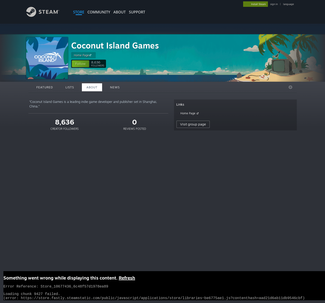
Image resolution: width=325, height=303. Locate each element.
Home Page (83, 55)
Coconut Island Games (115, 45)
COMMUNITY (99, 12)
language (288, 4)
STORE (78, 12)
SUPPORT (137, 12)
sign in (274, 4)
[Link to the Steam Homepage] (46, 16)
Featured (44, 87)
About (119, 12)
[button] (80, 64)
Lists (70, 87)
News (115, 87)
